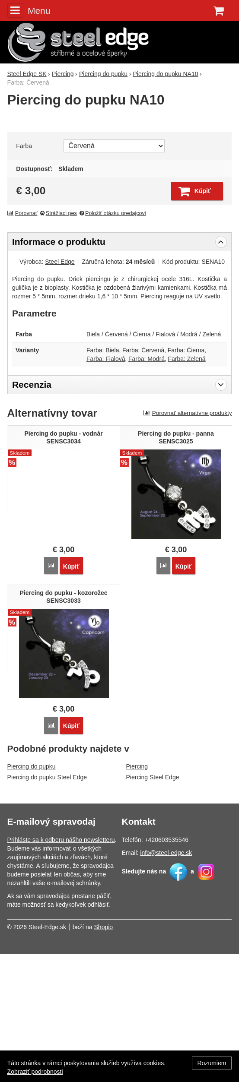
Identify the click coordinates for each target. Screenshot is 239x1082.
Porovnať (22, 342)
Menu (29, 10)
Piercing (137, 894)
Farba (24, 274)
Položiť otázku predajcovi (112, 342)
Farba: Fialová (105, 487)
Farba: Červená (143, 478)
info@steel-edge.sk (166, 981)
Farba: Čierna (186, 478)
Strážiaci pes (58, 342)
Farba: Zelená (186, 487)
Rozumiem (212, 1063)
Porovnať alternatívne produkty (187, 541)
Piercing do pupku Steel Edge (47, 905)
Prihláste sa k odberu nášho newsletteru (61, 968)
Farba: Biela (102, 478)
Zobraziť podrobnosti (35, 1071)
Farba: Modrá (146, 487)
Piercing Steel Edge (152, 905)
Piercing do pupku (31, 894)
